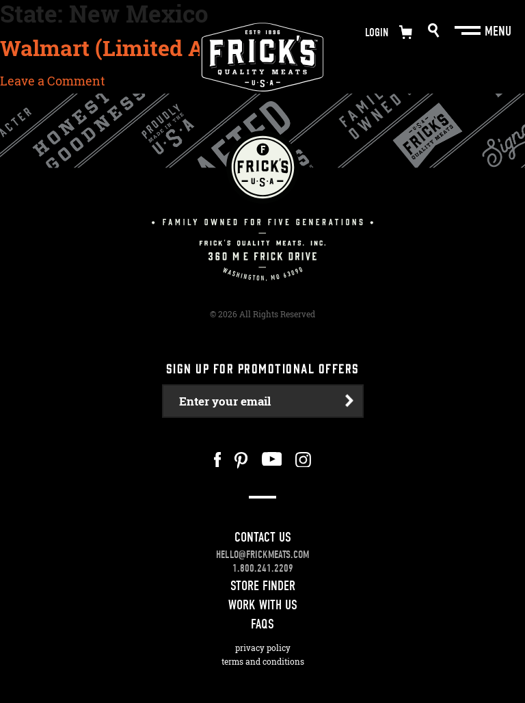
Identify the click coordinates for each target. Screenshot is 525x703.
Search (434, 30)
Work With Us (262, 605)
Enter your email (225, 401)
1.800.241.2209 (262, 568)
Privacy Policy (263, 648)
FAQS (262, 624)
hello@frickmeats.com (262, 554)
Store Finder (262, 586)
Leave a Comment (52, 80)
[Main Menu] (469, 31)
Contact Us (262, 537)
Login (376, 32)
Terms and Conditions (262, 661)
